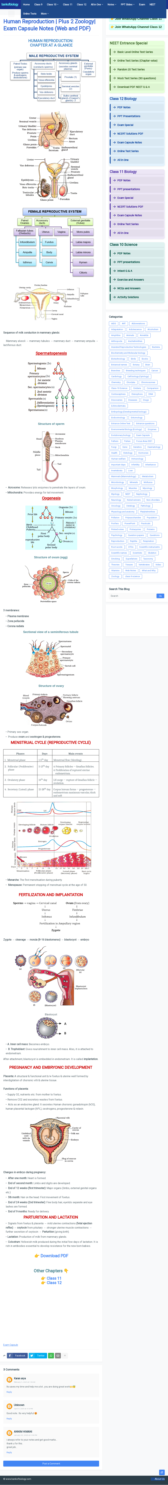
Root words (116, 547)
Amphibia (115, 335)
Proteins (151, 529)
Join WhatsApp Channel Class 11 (138, 18)
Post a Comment (51, 1463)
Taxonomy (148, 559)
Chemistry (116, 382)
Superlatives (131, 559)
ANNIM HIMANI (23, 1431)
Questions (154, 535)
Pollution (115, 517)
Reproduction (117, 541)
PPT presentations (126, 189)
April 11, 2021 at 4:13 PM (23, 1409)
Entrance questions (145, 423)
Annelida (144, 335)
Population (152, 517)
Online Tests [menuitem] (29, 13)
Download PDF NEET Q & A (131, 87)
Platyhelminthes (147, 511)
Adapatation (117, 329)
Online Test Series (126, 151)
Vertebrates (144, 564)
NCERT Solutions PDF (128, 133)
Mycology (147, 488)
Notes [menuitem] (111, 4)
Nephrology (141, 494)
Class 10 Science (119, 388)
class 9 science (132, 576)
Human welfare (118, 459)
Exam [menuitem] (142, 4)
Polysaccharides (133, 517)
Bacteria (156, 347)
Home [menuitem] (26, 4)
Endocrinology (118, 417)
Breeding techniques (136, 370)
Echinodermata (118, 406)
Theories (115, 564)
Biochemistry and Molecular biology (128, 353)
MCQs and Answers (126, 288)
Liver (130, 470)
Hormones (143, 453)
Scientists (137, 553)
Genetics (137, 447)
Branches (115, 370)
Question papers (136, 535)
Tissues (129, 564)
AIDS (113, 323)
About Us (160, 1478)
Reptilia (133, 541)
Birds (133, 359)
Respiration (148, 541)
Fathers (114, 441)
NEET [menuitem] (152, 4)
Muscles (133, 488)
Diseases (132, 400)
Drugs (146, 400)
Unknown (19, 1405)
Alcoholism (152, 329)
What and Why (149, 570)
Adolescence (135, 329)
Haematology (153, 447)
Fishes (127, 441)
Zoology (115, 576)
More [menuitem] (44, 13)
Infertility (135, 464)
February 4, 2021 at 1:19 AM (24, 1382)
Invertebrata (116, 470)
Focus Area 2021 (144, 441)
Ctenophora (137, 394)
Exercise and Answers (128, 279)
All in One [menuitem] (96, 4)
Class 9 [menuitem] (38, 4)
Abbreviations (138, 323)
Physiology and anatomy (122, 511)
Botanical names (119, 364)
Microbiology (117, 482)
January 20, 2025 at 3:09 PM (25, 1435)
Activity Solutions (126, 297)
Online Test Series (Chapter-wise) (135, 60)
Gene (124, 447)
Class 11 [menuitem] (67, 4)
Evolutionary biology (120, 435)
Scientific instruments (149, 547)
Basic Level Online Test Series (133, 52)
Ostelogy (130, 506)
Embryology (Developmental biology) (129, 411)
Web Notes (130, 570)
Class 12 (54, 1282)
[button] (5, 14)
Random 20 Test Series (129, 69)
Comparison (152, 388)
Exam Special (123, 125)
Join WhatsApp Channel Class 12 (138, 27)
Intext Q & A (122, 271)
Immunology (137, 459)
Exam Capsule (10, 1345)
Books (145, 359)
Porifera (115, 523)
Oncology (115, 506)
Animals (130, 335)
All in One (120, 160)
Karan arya (20, 1378)
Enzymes (152, 429)
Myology (115, 494)
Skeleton (152, 553)
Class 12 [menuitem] (81, 4)
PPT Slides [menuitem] (126, 4)
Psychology (116, 535)
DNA (150, 394)
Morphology (117, 488)
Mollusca (148, 482)
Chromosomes (148, 382)
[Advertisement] (51, 1314)
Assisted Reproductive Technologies (128, 347)
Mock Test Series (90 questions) (134, 78)
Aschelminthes (135, 341)
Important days (118, 464)
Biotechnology (118, 359)
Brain (147, 364)
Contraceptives (118, 394)
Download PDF (54, 1255)
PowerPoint (130, 523)
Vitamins (115, 570)
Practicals (145, 523)
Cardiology (116, 376)
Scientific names (119, 553)
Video (158, 564)
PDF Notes (121, 107)
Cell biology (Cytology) (138, 376)
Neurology (116, 500)
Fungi (113, 447)
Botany (136, 364)
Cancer (154, 370)
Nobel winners (134, 500)
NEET (127, 494)
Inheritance (150, 464)
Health (114, 453)
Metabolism (147, 476)
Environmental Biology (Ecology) (126, 429)
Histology (127, 453)
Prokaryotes (135, 529)
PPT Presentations (126, 116)
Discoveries (116, 400)
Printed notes (117, 529)
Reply (9, 1392)
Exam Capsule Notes (127, 142)
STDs (130, 547)
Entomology (136, 417)
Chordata (130, 382)
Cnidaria (137, 388)
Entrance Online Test (120, 423)
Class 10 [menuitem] (51, 4)
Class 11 (54, 1278)
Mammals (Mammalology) (123, 476)
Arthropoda (116, 341)
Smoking (115, 559)
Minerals (134, 482)
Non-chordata (153, 500)
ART (124, 323)
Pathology (145, 506)
